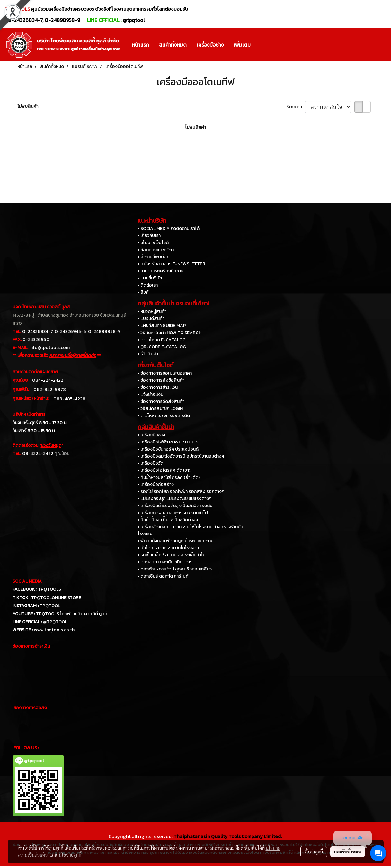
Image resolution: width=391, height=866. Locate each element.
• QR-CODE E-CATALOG (162, 346)
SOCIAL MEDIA (27, 581)
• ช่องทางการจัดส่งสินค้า (161, 401)
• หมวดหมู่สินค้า (152, 311)
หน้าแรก (140, 45)
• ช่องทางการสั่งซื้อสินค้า (161, 380)
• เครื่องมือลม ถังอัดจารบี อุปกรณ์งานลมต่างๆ (181, 456)
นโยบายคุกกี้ (70, 855)
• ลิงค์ (143, 292)
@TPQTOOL (55, 621)
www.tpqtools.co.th (54, 629)
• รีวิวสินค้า (148, 354)
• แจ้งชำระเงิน (150, 394)
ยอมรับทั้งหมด (347, 851)
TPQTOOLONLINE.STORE (56, 597)
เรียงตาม (295, 107)
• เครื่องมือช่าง (151, 435)
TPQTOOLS (49, 589)
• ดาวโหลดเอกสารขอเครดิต (164, 415)
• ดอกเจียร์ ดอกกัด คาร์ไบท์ (163, 576)
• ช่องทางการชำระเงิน (158, 387)
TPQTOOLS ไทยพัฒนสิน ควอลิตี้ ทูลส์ (72, 613)
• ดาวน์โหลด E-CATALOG (162, 339)
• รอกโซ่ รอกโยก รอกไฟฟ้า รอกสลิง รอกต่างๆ (181, 491)
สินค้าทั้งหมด (173, 45)
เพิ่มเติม (242, 45)
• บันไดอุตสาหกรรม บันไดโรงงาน (168, 547)
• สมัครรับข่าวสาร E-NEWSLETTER (171, 263)
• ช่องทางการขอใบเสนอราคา (165, 373)
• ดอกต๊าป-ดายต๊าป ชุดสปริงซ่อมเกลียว (175, 569)
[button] (261, 44)
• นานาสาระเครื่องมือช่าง (160, 271)
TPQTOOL (50, 605)
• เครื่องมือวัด (150, 463)
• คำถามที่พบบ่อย (154, 256)
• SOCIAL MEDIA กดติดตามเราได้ (169, 228)
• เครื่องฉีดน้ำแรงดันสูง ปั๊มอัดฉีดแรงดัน (175, 505)
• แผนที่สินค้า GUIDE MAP (162, 325)
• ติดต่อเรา (148, 285)
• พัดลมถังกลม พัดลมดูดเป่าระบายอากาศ (176, 540)
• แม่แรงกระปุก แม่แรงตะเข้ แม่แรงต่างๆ (174, 498)
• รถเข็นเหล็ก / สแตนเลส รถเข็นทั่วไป (172, 555)
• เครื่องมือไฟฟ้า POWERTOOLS (168, 442)
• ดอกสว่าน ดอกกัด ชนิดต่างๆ (165, 562)
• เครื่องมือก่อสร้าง (156, 484)
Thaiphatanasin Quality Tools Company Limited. (227, 836)
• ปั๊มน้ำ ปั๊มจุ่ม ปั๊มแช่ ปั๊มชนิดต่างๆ (168, 519)
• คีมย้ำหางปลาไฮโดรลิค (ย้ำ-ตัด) (169, 477)
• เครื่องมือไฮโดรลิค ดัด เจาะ (164, 470)
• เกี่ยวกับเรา (149, 235)
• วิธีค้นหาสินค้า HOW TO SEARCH (169, 332)
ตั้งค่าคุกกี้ (314, 851)
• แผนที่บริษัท (150, 278)
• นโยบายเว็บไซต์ (153, 242)
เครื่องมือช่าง (210, 45)
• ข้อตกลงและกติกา (156, 249)
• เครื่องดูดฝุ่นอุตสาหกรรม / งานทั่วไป (173, 512)
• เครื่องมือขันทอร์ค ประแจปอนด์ (168, 449)
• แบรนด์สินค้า (151, 318)
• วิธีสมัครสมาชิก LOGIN (160, 408)
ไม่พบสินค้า (27, 106)
